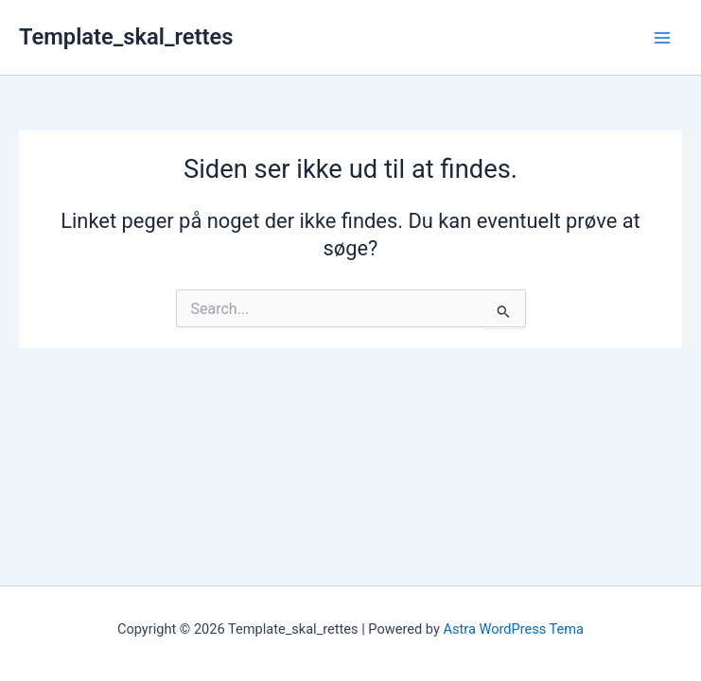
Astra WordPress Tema (513, 628)
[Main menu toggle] (662, 38)
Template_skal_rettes (126, 37)
